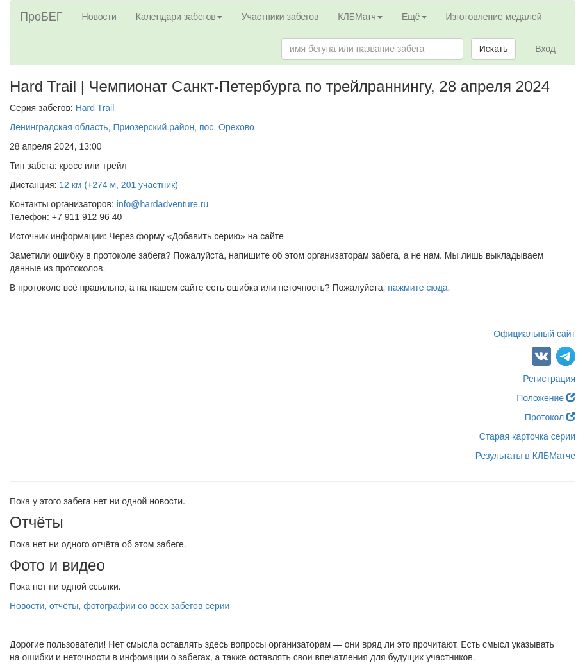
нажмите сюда (417, 287)
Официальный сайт (534, 334)
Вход (545, 49)
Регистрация (549, 379)
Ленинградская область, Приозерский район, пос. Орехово (132, 127)
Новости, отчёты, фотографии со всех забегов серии (119, 606)
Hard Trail (95, 108)
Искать (493, 49)
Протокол (550, 417)
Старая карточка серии (527, 436)
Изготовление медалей (494, 17)
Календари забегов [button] (179, 17)
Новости (99, 17)
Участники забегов (280, 17)
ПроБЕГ (41, 16)
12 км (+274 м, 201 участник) (118, 185)
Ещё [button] (414, 17)
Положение (545, 398)
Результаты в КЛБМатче (525, 456)
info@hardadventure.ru (162, 204)
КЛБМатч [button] (360, 17)
